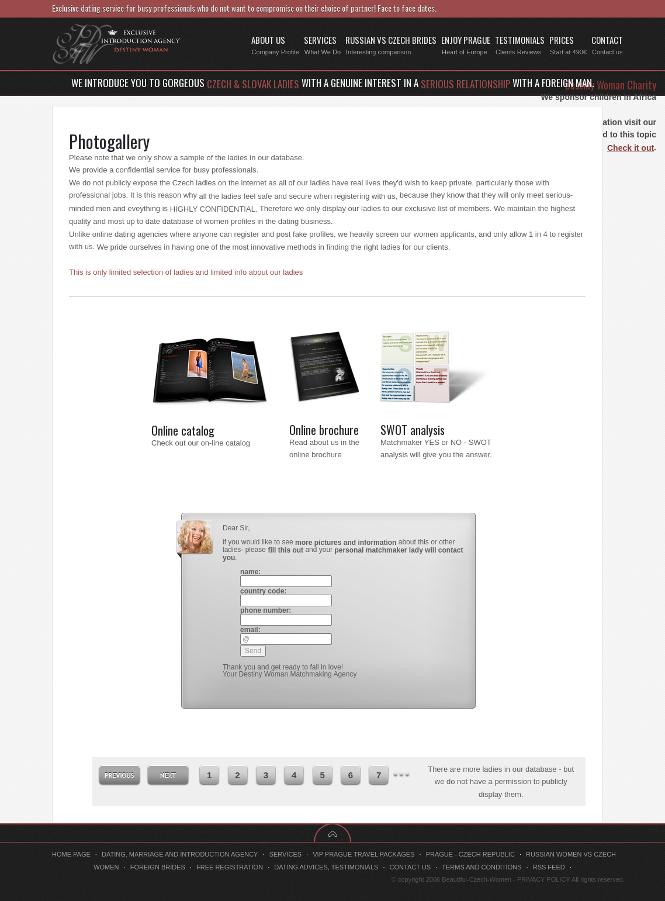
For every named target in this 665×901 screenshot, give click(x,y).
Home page (71, 854)
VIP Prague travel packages (363, 854)
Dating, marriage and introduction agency (180, 854)
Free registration (229, 867)
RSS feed (549, 867)
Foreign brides (157, 867)
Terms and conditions (481, 867)
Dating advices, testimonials (326, 867)
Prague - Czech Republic (470, 854)
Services (285, 854)
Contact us (410, 867)
